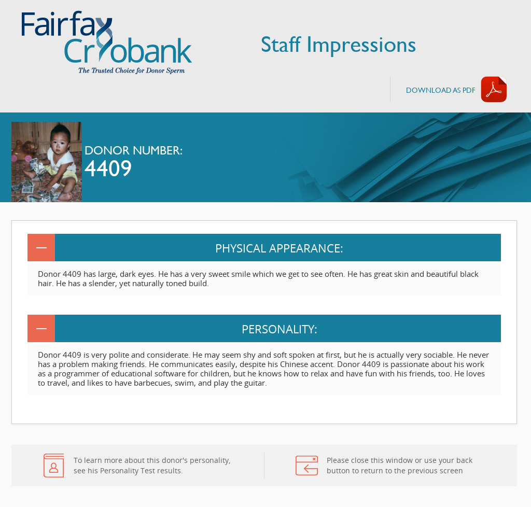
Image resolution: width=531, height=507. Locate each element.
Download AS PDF (441, 89)
